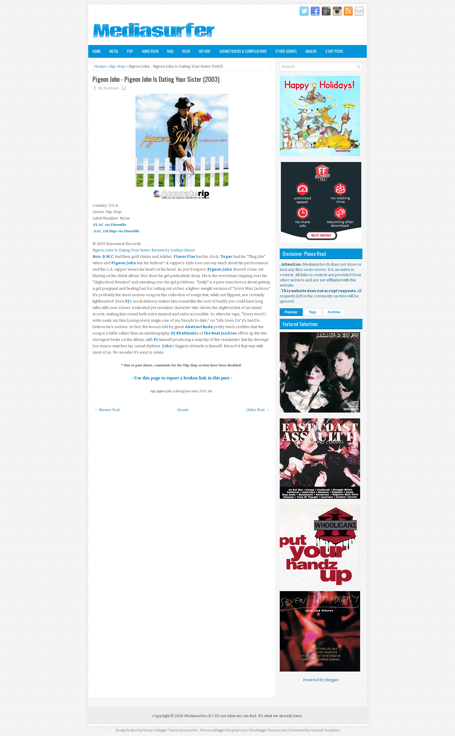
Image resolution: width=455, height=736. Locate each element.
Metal (113, 51)
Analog (311, 51)
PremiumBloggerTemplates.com (224, 730)
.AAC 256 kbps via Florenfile (116, 231)
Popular (291, 312)
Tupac (226, 256)
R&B (170, 51)
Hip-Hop (205, 51)
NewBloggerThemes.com (268, 730)
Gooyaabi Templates (325, 730)
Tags (313, 312)
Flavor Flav (184, 256)
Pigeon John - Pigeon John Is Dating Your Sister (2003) (156, 79)
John (167, 346)
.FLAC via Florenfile (109, 224)
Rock (186, 51)
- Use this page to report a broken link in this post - (181, 377)
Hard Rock (150, 51)
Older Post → (257, 410)
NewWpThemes (143, 730)
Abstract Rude (199, 327)
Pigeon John (123, 263)
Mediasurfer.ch (197, 716)
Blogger (332, 680)
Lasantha (191, 730)
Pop (130, 51)
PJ (127, 301)
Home (97, 51)
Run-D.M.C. (103, 256)
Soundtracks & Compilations (243, 51)
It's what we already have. (280, 716)
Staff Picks (334, 51)
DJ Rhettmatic (184, 333)
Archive (334, 312)
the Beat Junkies (220, 333)
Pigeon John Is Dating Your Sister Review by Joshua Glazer (144, 250)
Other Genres (286, 51)
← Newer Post (107, 410)
